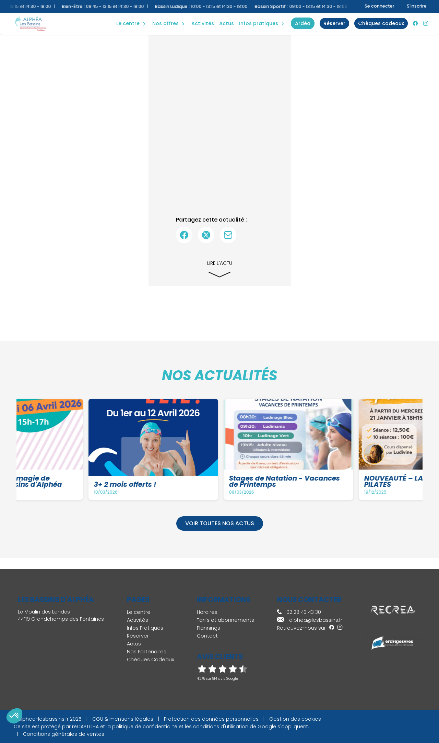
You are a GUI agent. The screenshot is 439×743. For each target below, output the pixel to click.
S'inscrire (417, 6)
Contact (207, 635)
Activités (202, 23)
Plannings (208, 627)
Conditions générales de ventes (63, 734)
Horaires (207, 612)
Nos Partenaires (146, 651)
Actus (226, 23)
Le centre (139, 612)
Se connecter (379, 6)
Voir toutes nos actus (219, 523)
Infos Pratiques (258, 23)
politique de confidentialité (144, 726)
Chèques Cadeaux (150, 659)
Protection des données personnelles (211, 719)
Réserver (138, 635)
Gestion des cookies (295, 719)
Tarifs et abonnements (225, 620)
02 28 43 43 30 (299, 612)
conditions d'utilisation (220, 726)
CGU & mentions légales (122, 719)
